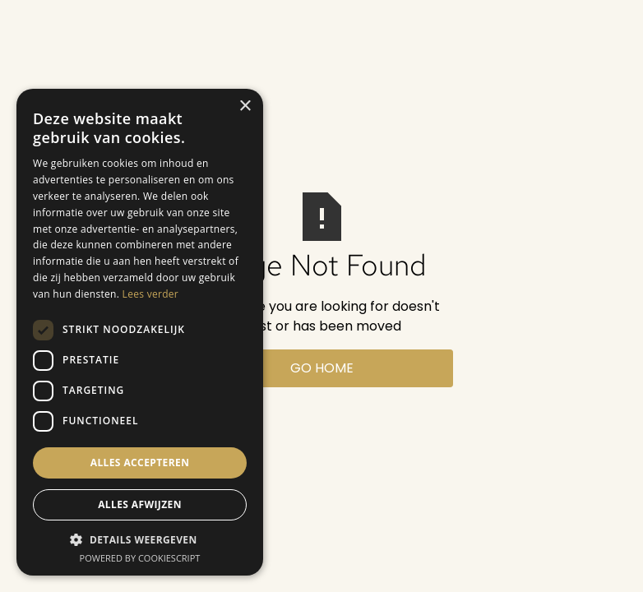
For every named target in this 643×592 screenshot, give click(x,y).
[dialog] (139, 332)
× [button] (244, 106)
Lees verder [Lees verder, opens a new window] (151, 294)
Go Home (322, 367)
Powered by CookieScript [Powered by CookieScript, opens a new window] (140, 558)
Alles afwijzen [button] (140, 504)
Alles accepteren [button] (140, 462)
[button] (140, 539)
